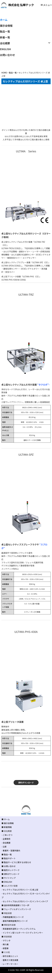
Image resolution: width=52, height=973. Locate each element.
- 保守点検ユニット (10, 956)
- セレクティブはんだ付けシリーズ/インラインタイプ (25, 901)
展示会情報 (9, 823)
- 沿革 (4, 846)
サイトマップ (10, 878)
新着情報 (8, 827)
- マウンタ (6, 940)
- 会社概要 (6, 842)
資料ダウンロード (26, 782)
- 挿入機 (5, 944)
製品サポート (10, 858)
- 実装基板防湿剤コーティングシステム (18, 928)
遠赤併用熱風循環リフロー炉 (16, 905)
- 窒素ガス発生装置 (10, 960)
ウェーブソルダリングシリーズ (17, 909)
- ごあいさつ (7, 835)
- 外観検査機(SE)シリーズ (13, 917)
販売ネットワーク (11, 870)
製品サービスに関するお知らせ (17, 862)
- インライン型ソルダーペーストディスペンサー (22, 932)
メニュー (47, 5)
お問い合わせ (10, 866)
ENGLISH (8, 881)
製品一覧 (8, 854)
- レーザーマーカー (10, 964)
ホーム (7, 819)
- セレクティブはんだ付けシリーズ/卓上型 (20, 889)
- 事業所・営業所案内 (11, 850)
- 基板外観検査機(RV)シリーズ (15, 921)
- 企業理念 (6, 838)
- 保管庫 (5, 948)
